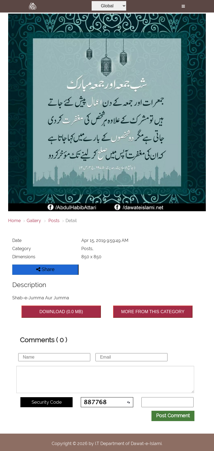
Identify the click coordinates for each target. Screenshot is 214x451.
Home (14, 220)
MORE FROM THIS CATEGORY (153, 311)
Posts (53, 220)
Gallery (34, 220)
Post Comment (173, 415)
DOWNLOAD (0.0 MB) (61, 311)
